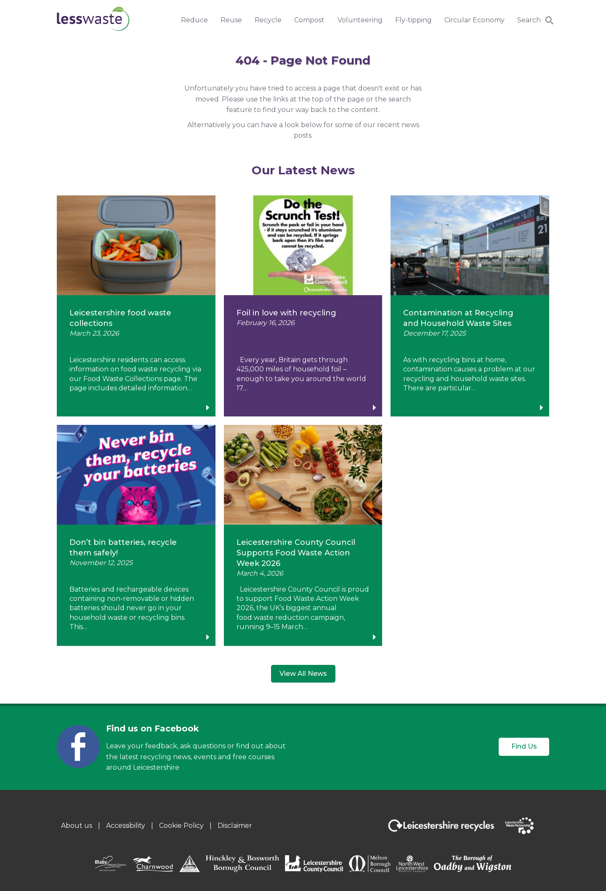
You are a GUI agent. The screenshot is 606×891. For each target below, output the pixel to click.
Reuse (231, 20)
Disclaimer (235, 826)
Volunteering (360, 20)
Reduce (194, 20)
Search (529, 20)
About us (76, 826)
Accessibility (125, 826)
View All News (303, 674)
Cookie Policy (181, 826)
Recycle (268, 20)
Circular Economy (474, 20)
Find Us (524, 746)
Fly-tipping (413, 20)
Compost (309, 20)
